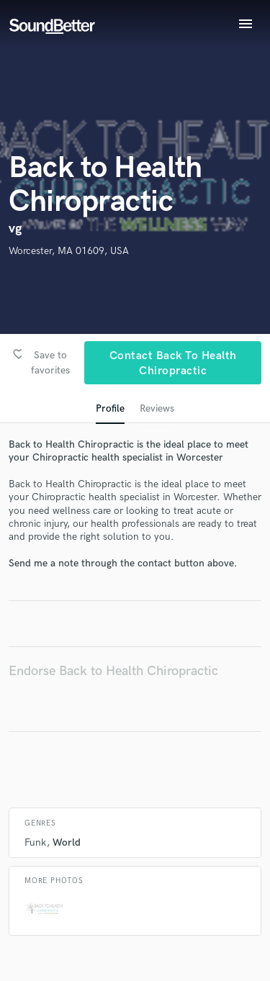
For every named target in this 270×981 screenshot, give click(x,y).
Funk (35, 842)
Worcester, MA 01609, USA (69, 251)
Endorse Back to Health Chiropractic (113, 671)
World (67, 842)
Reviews (157, 408)
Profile (110, 408)
